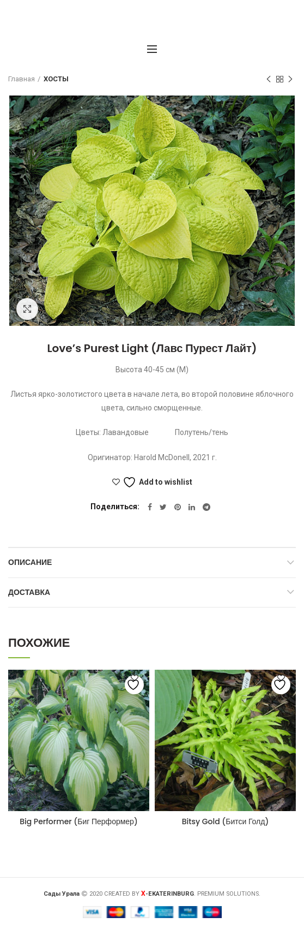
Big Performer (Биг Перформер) (79, 821)
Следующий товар (290, 80)
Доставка (29, 592)
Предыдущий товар (268, 80)
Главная (21, 79)
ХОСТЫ (56, 79)
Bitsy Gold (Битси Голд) (225, 821)
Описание (30, 562)
